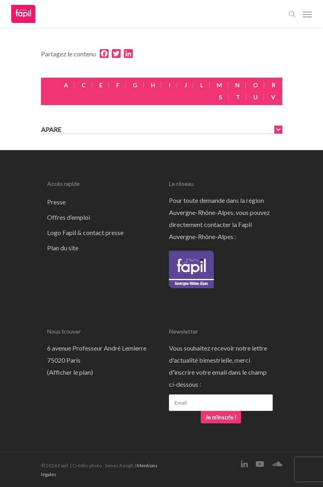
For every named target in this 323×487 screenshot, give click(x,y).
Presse (56, 202)
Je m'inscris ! (221, 417)
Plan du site (62, 248)
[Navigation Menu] (307, 14)
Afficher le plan (70, 372)
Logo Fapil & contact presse (85, 232)
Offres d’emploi (68, 217)
